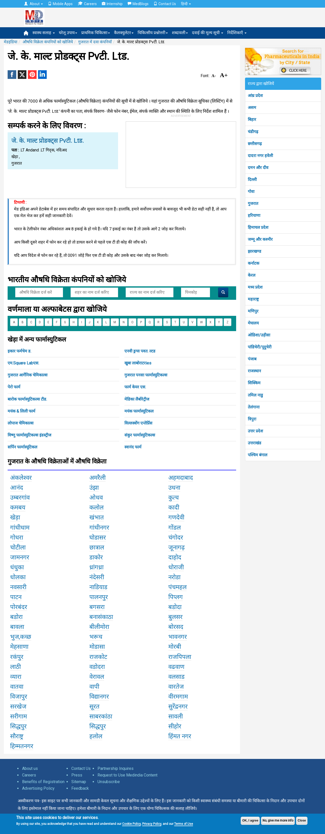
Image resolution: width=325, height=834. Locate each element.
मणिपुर (253, 311)
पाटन (16, 597)
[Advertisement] (181, 153)
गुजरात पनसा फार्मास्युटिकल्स (145, 375)
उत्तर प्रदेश (255, 431)
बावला (17, 626)
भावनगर (177, 636)
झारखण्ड (254, 251)
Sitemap (78, 781)
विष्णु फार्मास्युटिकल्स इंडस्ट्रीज (29, 435)
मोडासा (97, 646)
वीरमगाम (178, 696)
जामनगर (19, 557)
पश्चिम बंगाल (257, 455)
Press (76, 775)
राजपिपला (179, 656)
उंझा (94, 487)
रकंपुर (16, 656)
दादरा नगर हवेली (260, 155)
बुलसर (175, 616)
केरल (251, 275)
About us (30, 768)
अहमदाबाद (180, 477)
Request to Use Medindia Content (127, 775)
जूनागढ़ (176, 547)
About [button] (33, 4)
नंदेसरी (96, 577)
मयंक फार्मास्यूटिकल (139, 411)
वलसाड (176, 676)
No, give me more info (278, 820)
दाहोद (174, 557)
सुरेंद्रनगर (178, 706)
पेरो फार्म (14, 387)
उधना (174, 487)
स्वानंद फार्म (132, 447)
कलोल (96, 507)
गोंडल (174, 527)
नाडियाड (98, 587)
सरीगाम (18, 716)
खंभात (96, 517)
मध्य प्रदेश (255, 287)
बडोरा (16, 616)
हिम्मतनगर (21, 746)
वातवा (16, 686)
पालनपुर (98, 597)
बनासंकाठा (101, 616)
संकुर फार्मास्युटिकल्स (139, 435)
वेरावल (96, 676)
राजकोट (98, 656)
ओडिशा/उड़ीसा (259, 335)
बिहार (252, 119)
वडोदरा (97, 666)
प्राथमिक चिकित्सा (95, 32)
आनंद (16, 487)
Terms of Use (183, 824)
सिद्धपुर (18, 726)
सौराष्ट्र (16, 736)
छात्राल (96, 547)
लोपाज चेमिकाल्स (21, 423)
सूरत (94, 706)
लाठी (15, 666)
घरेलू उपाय (68, 32)
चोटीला (18, 547)
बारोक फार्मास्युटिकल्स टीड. (27, 399)
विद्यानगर (99, 696)
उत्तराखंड (254, 443)
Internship (112, 4)
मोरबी (174, 646)
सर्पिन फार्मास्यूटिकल (22, 447)
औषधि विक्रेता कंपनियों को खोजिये (48, 41)
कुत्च (173, 497)
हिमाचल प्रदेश (258, 227)
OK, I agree (250, 820)
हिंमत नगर (179, 736)
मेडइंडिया (10, 41)
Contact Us (165, 4)
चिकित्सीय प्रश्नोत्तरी (153, 32)
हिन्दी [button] (186, 4)
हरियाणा (254, 215)
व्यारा (15, 676)
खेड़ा (15, 517)
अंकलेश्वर (21, 477)
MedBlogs (138, 4)
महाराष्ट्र (253, 299)
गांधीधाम (19, 527)
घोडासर (97, 537)
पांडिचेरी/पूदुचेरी (259, 347)
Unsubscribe (109, 781)
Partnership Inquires (116, 768)
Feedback (80, 788)
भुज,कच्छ (20, 636)
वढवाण (176, 666)
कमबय (17, 507)
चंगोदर (175, 537)
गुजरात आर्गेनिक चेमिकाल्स (27, 375)
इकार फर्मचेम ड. (19, 351)
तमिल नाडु (255, 395)
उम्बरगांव (20, 497)
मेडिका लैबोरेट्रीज (136, 399)
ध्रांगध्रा (96, 567)
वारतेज (176, 686)
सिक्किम (254, 382)
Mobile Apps (60, 4)
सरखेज (18, 706)
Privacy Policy (151, 824)
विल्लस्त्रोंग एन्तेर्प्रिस (138, 423)
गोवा (251, 191)
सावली (175, 716)
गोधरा (16, 537)
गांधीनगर (99, 527)
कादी (173, 507)
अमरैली (97, 477)
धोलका (18, 577)
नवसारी (18, 587)
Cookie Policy (131, 824)
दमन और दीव (258, 167)
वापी (94, 686)
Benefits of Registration (43, 781)
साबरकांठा (100, 716)
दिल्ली (252, 179)
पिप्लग (175, 597)
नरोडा (174, 577)
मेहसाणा (19, 646)
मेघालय (253, 323)
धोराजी (176, 567)
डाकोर (96, 557)
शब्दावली (180, 32)
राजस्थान (254, 371)
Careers (87, 4)
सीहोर (174, 726)
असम (252, 107)
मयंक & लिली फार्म (21, 411)
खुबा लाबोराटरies (137, 363)
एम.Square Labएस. (23, 363)
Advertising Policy (38, 788)
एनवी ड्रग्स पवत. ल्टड (139, 351)
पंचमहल (177, 587)
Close (302, 820)
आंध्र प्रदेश (255, 95)
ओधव (96, 497)
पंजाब (252, 359)
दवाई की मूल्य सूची (207, 32)
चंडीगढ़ (253, 131)
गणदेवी (176, 517)
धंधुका (17, 567)
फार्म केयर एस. (135, 387)
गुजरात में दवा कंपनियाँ (95, 41)
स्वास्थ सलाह (43, 32)
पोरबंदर (18, 607)
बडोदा (175, 607)
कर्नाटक (253, 263)
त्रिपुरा (252, 419)
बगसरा (97, 607)
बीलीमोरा (99, 626)
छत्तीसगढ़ (255, 143)
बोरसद (175, 626)
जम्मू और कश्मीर (260, 239)
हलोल (95, 736)
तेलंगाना (253, 407)
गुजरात (253, 203)
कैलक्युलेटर (124, 32)
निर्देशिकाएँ (237, 32)
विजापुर (18, 696)
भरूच (95, 636)
